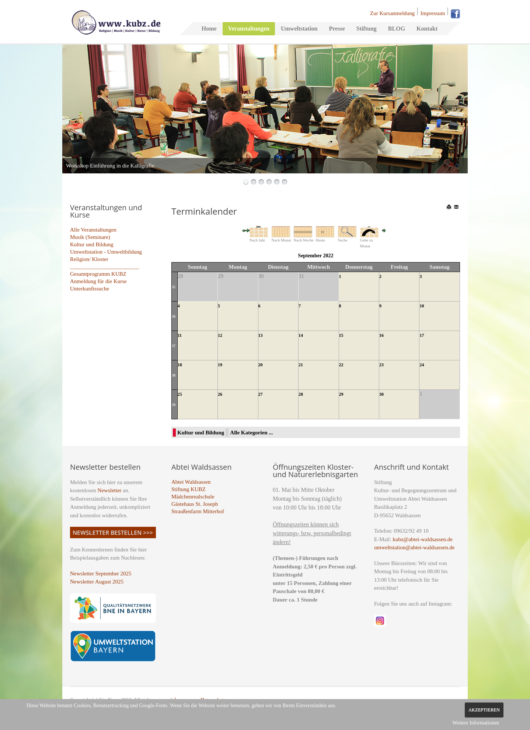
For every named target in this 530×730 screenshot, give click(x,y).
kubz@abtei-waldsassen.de (423, 539)
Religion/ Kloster (89, 259)
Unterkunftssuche (89, 289)
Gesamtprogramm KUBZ (98, 274)
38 (173, 375)
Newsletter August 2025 (96, 582)
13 (260, 335)
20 (260, 364)
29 (341, 394)
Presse (337, 28)
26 (220, 394)
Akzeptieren (484, 709)
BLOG (396, 28)
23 (381, 364)
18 (180, 364)
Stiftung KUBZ (188, 489)
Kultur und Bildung (92, 244)
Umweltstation (299, 28)
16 (381, 335)
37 (173, 346)
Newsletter (110, 490)
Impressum (433, 13)
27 (260, 394)
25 (180, 394)
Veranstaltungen (248, 28)
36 (173, 316)
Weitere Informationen (475, 723)
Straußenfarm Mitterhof (197, 511)
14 (301, 335)
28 (301, 394)
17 (421, 335)
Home (209, 28)
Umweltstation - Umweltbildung (106, 252)
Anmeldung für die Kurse (98, 281)
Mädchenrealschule (193, 497)
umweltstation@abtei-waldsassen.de (414, 547)
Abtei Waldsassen (190, 482)
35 (173, 287)
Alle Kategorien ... (251, 432)
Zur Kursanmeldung (392, 13)
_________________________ (104, 266)
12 (220, 335)
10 (421, 305)
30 (381, 394)
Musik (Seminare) (90, 237)
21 (301, 364)
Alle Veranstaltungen (93, 230)
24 (421, 364)
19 (220, 364)
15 (341, 335)
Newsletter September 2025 (101, 573)
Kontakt (426, 28)
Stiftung (366, 28)
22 (341, 364)
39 (173, 405)
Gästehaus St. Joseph (194, 504)
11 (180, 335)
